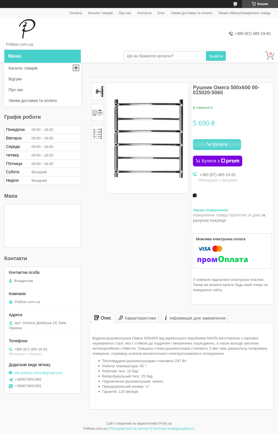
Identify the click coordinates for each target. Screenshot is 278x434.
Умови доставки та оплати (191, 13)
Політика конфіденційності (174, 429)
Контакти (144, 13)
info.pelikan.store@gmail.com (38, 373)
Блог (161, 13)
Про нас (125, 13)
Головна (75, 13)
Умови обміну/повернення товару (244, 13)
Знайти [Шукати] (216, 56)
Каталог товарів (100, 13)
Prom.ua (165, 423)
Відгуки (15, 79)
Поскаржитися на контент (129, 429)
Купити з (220, 161)
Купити (220, 144)
